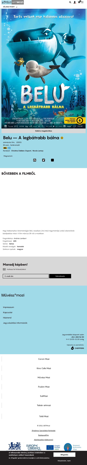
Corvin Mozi (43, 359)
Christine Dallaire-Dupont (21, 151)
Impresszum (8, 307)
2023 (19, 142)
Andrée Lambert (20, 238)
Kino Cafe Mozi (44, 368)
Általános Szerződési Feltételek (43, 431)
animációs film (8, 142)
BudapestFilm (43, 435)
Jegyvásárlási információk (15, 323)
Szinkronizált (15, 145)
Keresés (70, 2)
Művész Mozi (44, 377)
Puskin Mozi (44, 387)
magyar (20, 249)
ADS (14, 241)
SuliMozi (44, 396)
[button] (76, 2)
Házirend (7, 318)
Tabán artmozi (44, 405)
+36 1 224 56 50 (77, 337)
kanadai (20, 246)
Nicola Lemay (38, 151)
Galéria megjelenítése (43, 131)
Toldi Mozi (43, 416)
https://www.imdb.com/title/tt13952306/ (5, 148)
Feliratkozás (60, 276)
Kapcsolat (7, 312)
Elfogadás (64, 455)
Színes (11, 244)
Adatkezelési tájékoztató (43, 440)
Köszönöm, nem (64, 461)
